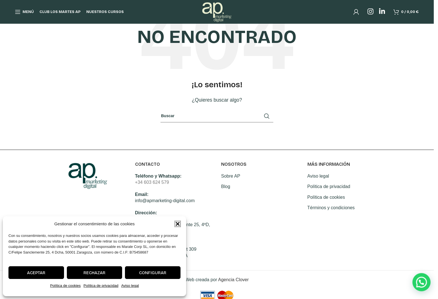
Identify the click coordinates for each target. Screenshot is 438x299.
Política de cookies (65, 285)
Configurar (152, 272)
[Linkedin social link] (382, 14)
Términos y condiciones (331, 207)
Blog (225, 186)
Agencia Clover (233, 279)
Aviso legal (130, 285)
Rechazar (94, 272)
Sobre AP (230, 176)
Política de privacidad (100, 285)
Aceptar (36, 272)
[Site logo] (217, 14)
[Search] (216, 116)
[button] (178, 224)
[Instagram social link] (370, 14)
